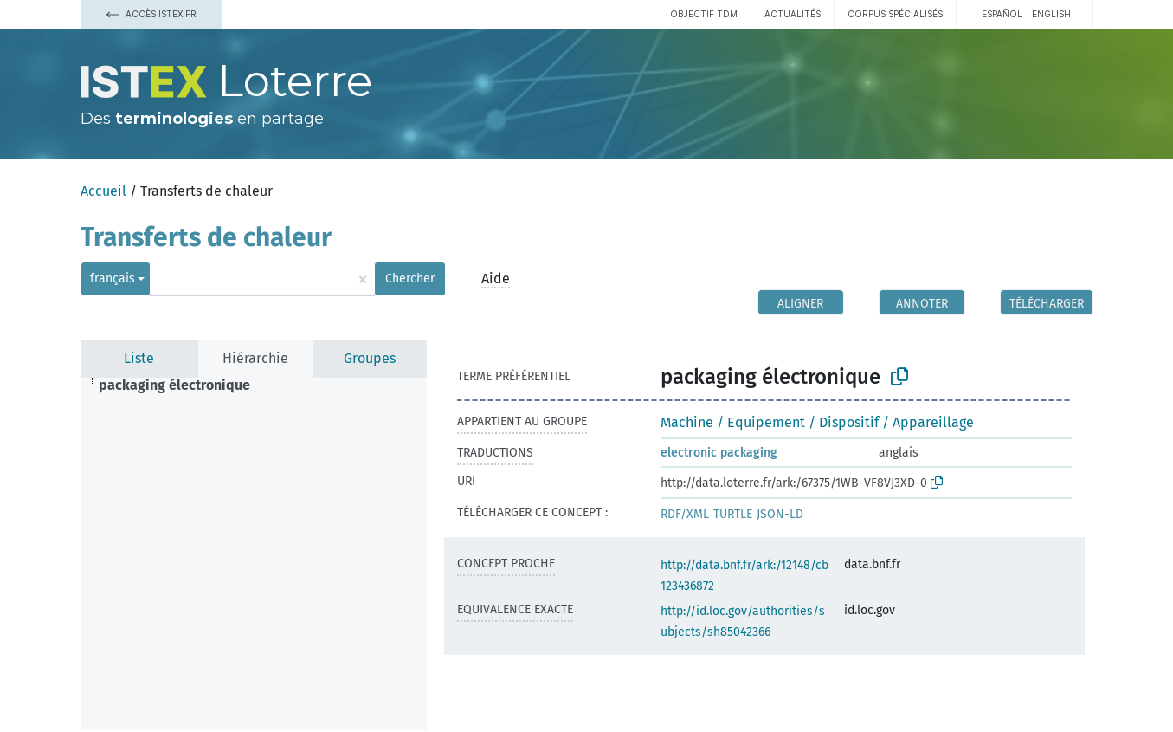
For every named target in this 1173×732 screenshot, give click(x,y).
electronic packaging (719, 452)
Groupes (370, 358)
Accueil (103, 191)
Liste (139, 358)
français (112, 278)
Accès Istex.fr (151, 14)
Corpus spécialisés (895, 14)
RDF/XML (685, 514)
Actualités (792, 14)
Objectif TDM (704, 14)
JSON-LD (780, 514)
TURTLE (732, 514)
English (1051, 14)
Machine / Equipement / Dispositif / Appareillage (817, 422)
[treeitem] (182, 385)
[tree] (254, 554)
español (1002, 14)
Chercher (410, 278)
